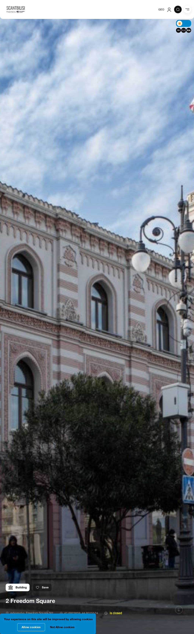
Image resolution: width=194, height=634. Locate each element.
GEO (161, 9)
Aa (178, 30)
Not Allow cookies (62, 627)
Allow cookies (31, 627)
